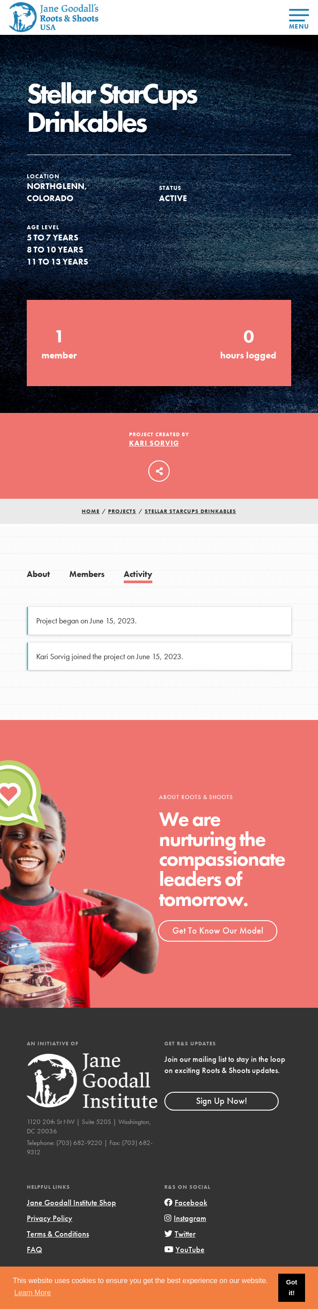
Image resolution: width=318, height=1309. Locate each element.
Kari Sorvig (154, 443)
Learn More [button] (32, 1292)
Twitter (180, 1234)
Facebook (185, 1202)
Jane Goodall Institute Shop (71, 1202)
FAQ (34, 1249)
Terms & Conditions (58, 1234)
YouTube (184, 1249)
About (38, 574)
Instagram (185, 1218)
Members (87, 574)
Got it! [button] (291, 1287)
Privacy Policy (49, 1218)
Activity (138, 574)
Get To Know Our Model (217, 930)
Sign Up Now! (221, 1101)
